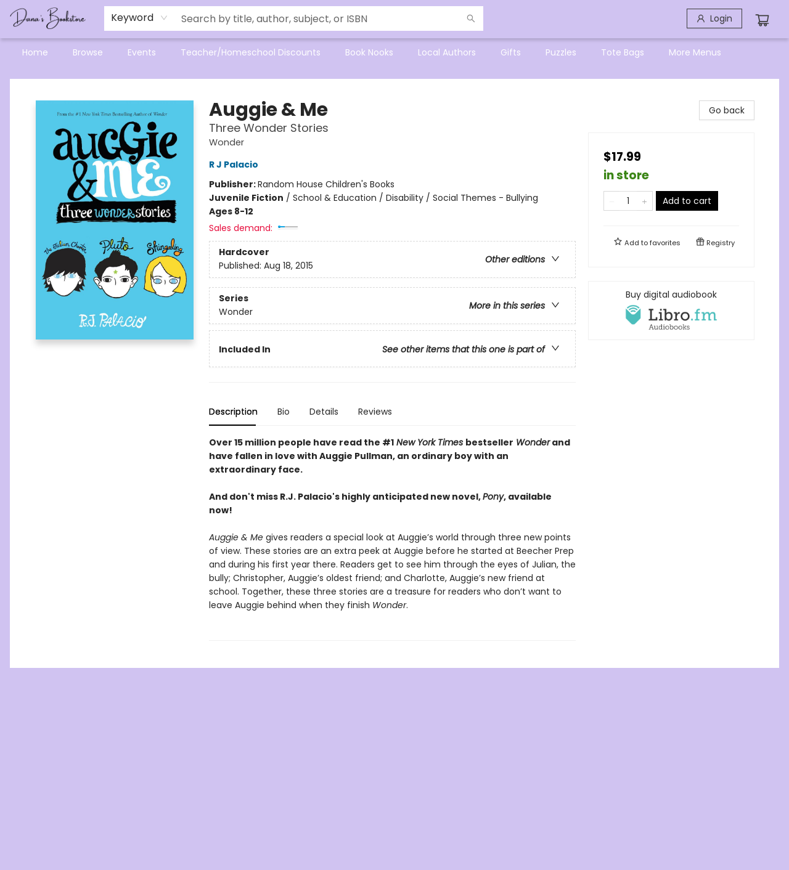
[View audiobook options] (671, 310)
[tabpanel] (392, 538)
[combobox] (139, 18)
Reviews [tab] (375, 411)
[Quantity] (628, 201)
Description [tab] (233, 411)
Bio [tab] (283, 411)
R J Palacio (235, 164)
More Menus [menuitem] (695, 52)
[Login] (714, 18)
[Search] (471, 18)
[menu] (394, 52)
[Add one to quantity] (644, 201)
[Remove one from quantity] (611, 201)
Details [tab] (323, 411)
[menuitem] (35, 52)
